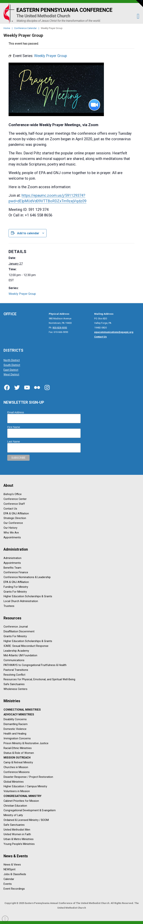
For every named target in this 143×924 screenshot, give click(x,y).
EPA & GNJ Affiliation (16, 513)
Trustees (9, 606)
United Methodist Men (17, 829)
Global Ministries (14, 781)
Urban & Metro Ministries (19, 839)
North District (12, 360)
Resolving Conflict (14, 674)
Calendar (9, 879)
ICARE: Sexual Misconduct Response (26, 646)
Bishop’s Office (13, 494)
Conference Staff (14, 503)
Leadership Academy (16, 650)
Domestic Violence (15, 729)
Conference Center (15, 499)
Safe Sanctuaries (14, 684)
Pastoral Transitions (16, 670)
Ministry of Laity (13, 815)
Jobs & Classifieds (15, 874)
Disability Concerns (15, 719)
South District (12, 365)
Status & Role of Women (19, 753)
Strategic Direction (15, 518)
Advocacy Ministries (19, 714)
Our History (10, 527)
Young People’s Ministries (19, 844)
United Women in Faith (17, 834)
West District (11, 374)
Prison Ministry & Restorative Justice (26, 743)
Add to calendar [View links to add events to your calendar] (28, 233)
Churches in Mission (16, 767)
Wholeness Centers (15, 689)
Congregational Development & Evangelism (30, 810)
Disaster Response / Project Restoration (28, 777)
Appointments (12, 537)
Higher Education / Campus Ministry (25, 786)
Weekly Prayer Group (22, 294)
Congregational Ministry (22, 796)
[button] (136, 16)
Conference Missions (17, 772)
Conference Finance (16, 572)
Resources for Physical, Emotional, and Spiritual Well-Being (39, 679)
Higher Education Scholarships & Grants (28, 596)
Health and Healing (15, 733)
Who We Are (11, 532)
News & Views (12, 864)
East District (11, 370)
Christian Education (15, 805)
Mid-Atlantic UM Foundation (20, 655)
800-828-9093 (60, 327)
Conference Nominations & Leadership (27, 577)
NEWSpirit (9, 869)
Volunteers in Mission (17, 791)
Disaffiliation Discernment (19, 631)
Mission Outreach (17, 757)
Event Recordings (14, 888)
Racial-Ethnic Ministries (18, 748)
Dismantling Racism (16, 724)
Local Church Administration (21, 601)
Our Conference (13, 523)
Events (8, 884)
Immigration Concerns (17, 738)
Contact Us (10, 508)
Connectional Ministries (22, 709)
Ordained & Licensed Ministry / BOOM (26, 820)
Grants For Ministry (15, 591)
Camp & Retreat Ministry (18, 762)
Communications (14, 660)
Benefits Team (12, 567)
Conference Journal (16, 626)
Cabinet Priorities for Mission (21, 801)
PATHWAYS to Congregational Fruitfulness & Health (35, 665)
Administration (12, 558)
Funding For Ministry (16, 587)
